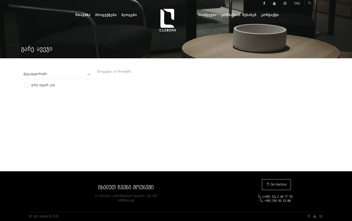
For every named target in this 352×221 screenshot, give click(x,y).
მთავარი (83, 15)
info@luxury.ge (126, 200)
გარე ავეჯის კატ (43, 85)
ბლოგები (129, 15)
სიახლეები (207, 15)
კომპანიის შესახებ (238, 15)
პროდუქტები (106, 15)
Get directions (276, 184)
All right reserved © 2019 (43, 216)
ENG (297, 3)
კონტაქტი (270, 15)
